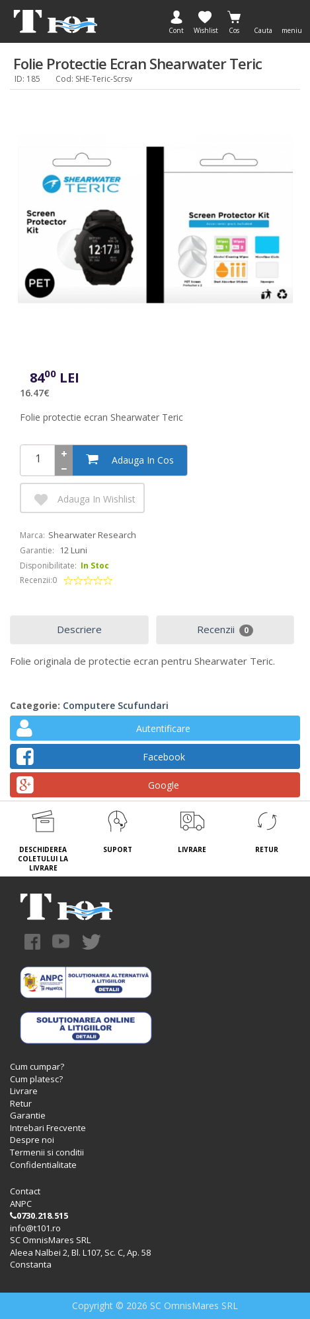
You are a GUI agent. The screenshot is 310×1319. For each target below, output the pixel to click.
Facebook (101, 759)
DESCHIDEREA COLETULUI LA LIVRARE (43, 859)
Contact (25, 1191)
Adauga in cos (130, 459)
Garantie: (37, 550)
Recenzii (225, 629)
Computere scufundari (116, 705)
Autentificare (103, 730)
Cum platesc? (36, 1079)
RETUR (266, 849)
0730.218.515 (39, 1215)
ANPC (21, 1204)
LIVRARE (192, 849)
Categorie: (35, 705)
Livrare (24, 1091)
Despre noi (32, 1140)
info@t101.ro (35, 1228)
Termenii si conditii (47, 1152)
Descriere (79, 629)
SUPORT (117, 849)
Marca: (32, 535)
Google (98, 787)
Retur (21, 1103)
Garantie (28, 1115)
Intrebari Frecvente (48, 1128)
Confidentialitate (43, 1165)
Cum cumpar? (37, 1066)
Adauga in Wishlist (83, 500)
